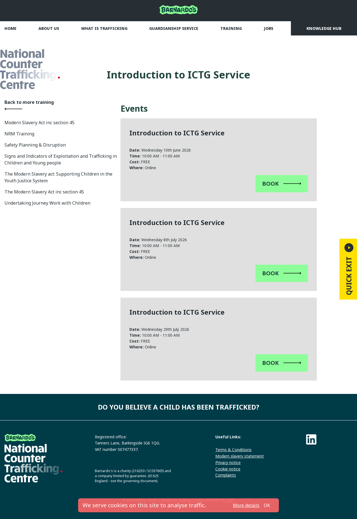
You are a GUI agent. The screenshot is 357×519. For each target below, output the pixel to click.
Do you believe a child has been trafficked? (178, 407)
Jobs (268, 28)
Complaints (225, 475)
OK (267, 505)
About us (48, 28)
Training (231, 28)
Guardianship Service (173, 28)
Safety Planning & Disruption (35, 145)
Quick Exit (348, 269)
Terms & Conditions (233, 449)
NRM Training (19, 134)
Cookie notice (227, 469)
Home (10, 28)
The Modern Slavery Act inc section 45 (44, 192)
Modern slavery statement (239, 456)
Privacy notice (228, 462)
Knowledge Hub (324, 28)
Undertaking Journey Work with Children (47, 203)
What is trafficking (104, 28)
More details (246, 505)
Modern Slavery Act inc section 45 (39, 122)
